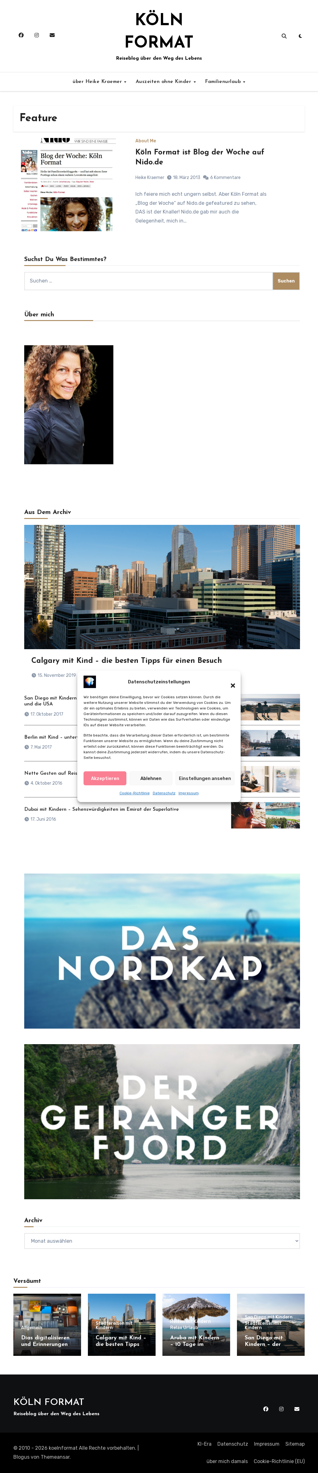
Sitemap (295, 1444)
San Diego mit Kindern (269, 1317)
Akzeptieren (105, 779)
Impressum (189, 794)
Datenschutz (164, 794)
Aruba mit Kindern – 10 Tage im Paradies (194, 1344)
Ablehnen (150, 779)
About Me (145, 141)
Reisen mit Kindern (190, 1321)
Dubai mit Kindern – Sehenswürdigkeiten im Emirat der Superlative (101, 809)
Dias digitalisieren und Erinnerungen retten (45, 1344)
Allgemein (31, 1328)
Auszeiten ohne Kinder (164, 81)
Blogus (21, 1457)
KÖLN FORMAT (48, 1402)
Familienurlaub (224, 81)
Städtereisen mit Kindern (114, 1325)
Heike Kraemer (149, 177)
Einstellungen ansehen (205, 779)
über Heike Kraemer (98, 81)
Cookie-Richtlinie (135, 794)
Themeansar (55, 1457)
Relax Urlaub (184, 1328)
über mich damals (227, 1461)
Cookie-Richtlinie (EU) (279, 1461)
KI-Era (204, 1444)
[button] (229, 683)
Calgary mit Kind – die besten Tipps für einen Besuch (126, 661)
